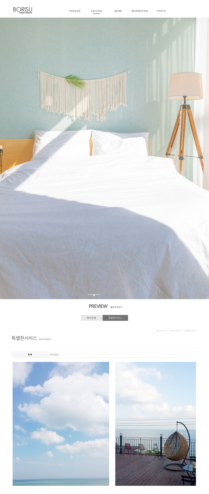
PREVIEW (96, 11)
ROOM (118, 11)
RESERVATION (139, 11)
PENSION (74, 11)
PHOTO (161, 11)
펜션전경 (91, 318)
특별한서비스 (115, 318)
